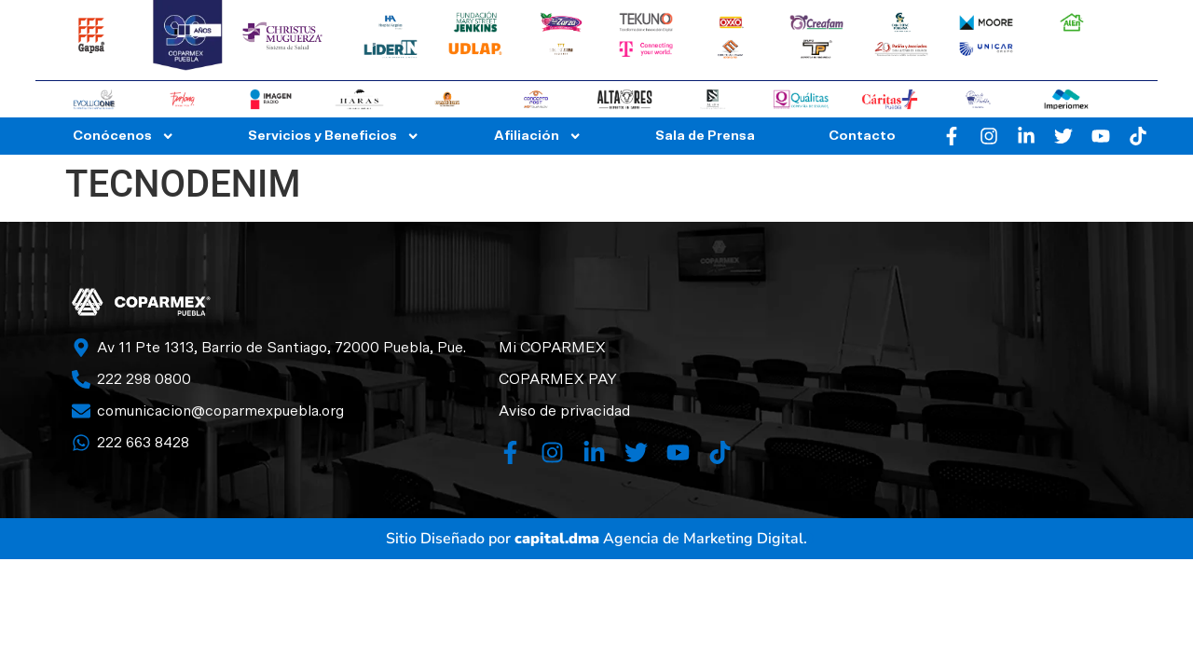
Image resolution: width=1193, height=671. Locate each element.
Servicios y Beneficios (333, 136)
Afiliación (538, 136)
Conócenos (123, 136)
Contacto (862, 136)
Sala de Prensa (705, 136)
